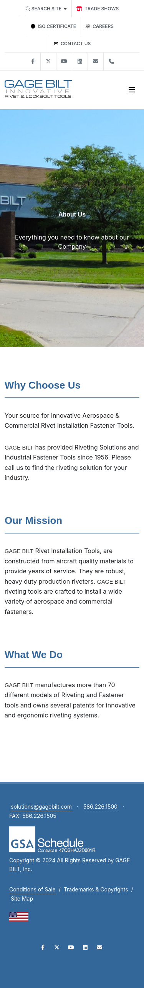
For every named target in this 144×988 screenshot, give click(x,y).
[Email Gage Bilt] (99, 947)
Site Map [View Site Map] (22, 898)
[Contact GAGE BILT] (72, 44)
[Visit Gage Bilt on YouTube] (71, 947)
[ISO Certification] (53, 26)
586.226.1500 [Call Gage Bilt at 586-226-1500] (100, 806)
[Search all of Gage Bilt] (46, 9)
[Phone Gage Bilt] (111, 61)
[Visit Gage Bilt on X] (48, 61)
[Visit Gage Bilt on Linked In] (80, 61)
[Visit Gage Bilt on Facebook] (32, 61)
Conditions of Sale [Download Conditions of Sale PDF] (32, 889)
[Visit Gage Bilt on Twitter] (57, 947)
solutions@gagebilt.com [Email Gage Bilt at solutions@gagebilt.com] (41, 806)
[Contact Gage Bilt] (95, 61)
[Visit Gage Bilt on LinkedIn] (85, 947)
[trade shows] (97, 8)
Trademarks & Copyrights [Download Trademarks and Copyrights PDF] (96, 889)
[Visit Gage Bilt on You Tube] (64, 61)
